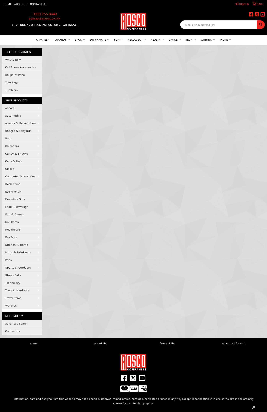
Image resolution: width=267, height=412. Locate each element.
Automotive (13, 115)
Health (157, 39)
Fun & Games (14, 214)
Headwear (136, 39)
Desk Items (12, 184)
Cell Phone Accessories (20, 67)
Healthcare (12, 229)
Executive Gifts (15, 199)
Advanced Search (16, 323)
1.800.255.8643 (44, 14)
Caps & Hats (13, 161)
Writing (208, 39)
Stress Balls (13, 275)
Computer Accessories (20, 176)
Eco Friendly (13, 191)
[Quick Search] (218, 24)
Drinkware (99, 39)
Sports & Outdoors (18, 267)
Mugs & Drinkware (18, 252)
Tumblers (11, 90)
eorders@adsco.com (44, 18)
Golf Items (12, 222)
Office (175, 39)
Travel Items (13, 298)
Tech (191, 39)
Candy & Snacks (16, 153)
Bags (80, 39)
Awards (62, 39)
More (225, 39)
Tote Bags (11, 82)
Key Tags (11, 237)
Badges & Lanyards (18, 131)
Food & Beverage (16, 207)
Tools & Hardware (17, 290)
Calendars (12, 146)
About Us (20, 4)
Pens (8, 260)
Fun (118, 39)
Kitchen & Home (16, 244)
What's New (13, 59)
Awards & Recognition (20, 123)
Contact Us (38, 4)
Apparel (43, 39)
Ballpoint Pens (15, 75)
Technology (12, 282)
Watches (11, 305)
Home (8, 4)
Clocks (9, 169)
